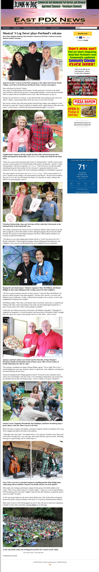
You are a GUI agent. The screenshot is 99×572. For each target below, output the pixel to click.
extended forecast (82, 189)
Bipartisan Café (33, 156)
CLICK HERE (31, 505)
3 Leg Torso (50, 107)
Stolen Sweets (31, 166)
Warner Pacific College (34, 173)
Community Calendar (35, 28)
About (17, 28)
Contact (55, 28)
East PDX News (51, 562)
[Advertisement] (82, 144)
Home (6, 28)
